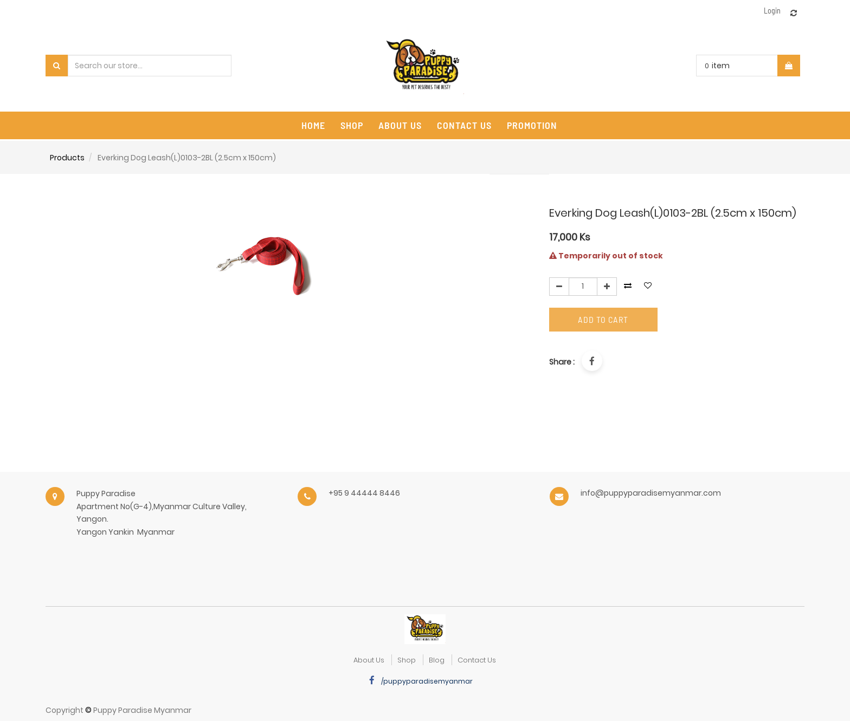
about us (368, 660)
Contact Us (477, 660)
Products (67, 157)
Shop (406, 660)
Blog (437, 660)
